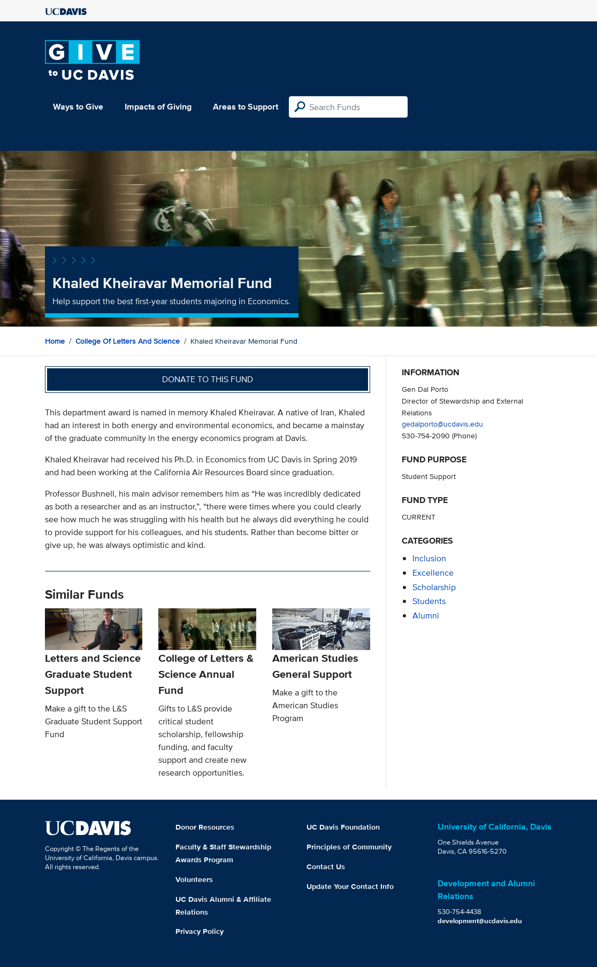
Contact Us (326, 866)
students (429, 601)
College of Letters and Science (127, 341)
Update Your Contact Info (350, 886)
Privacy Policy (199, 931)
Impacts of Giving (158, 106)
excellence (433, 573)
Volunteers (194, 879)
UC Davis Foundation (343, 827)
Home (55, 341)
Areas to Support (245, 106)
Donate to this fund (207, 379)
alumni (425, 615)
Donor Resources (204, 827)
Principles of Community (349, 846)
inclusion (429, 558)
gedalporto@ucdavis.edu (442, 423)
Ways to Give (78, 106)
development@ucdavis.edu (480, 921)
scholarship (434, 587)
